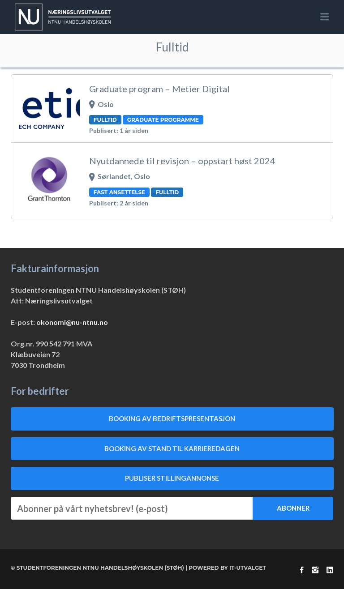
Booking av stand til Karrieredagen (172, 448)
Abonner (293, 508)
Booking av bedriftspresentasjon (172, 418)
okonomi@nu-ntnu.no (72, 322)
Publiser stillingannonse (172, 478)
